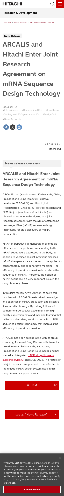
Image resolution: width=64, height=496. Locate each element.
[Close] (60, 458)
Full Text (31, 385)
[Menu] (60, 4)
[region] (32, 474)
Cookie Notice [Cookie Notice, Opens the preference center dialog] (32, 489)
